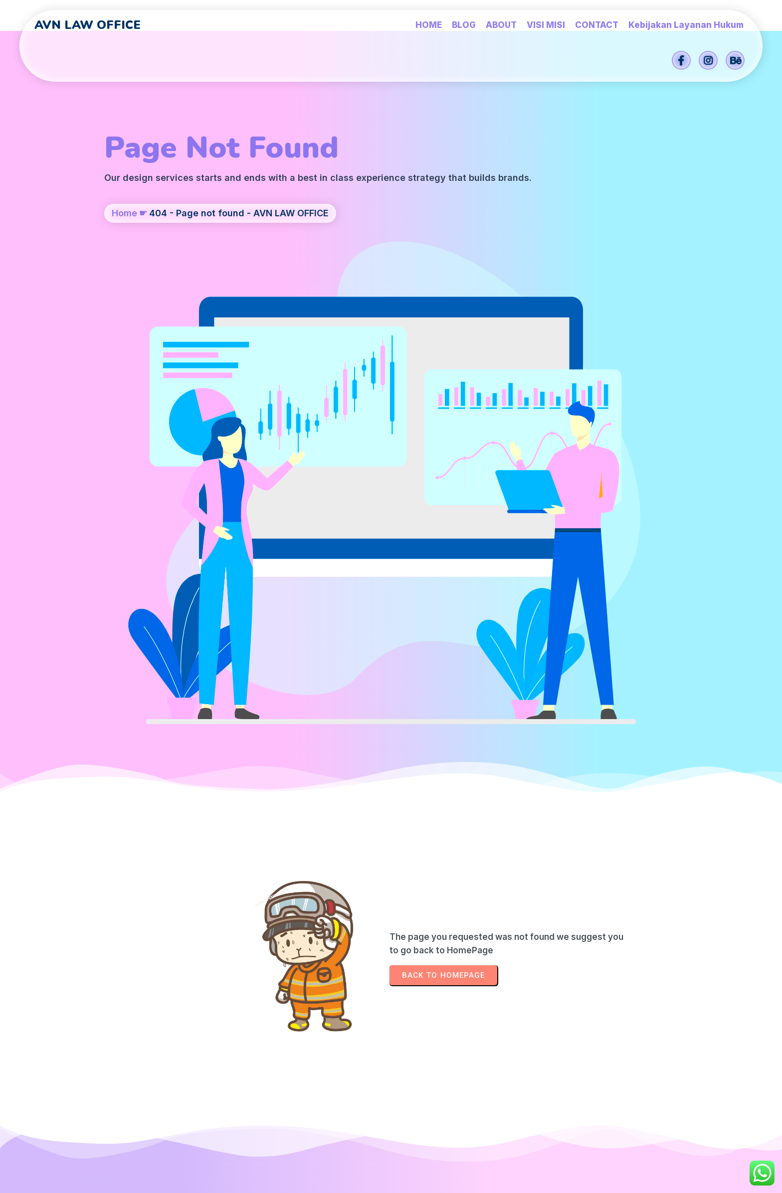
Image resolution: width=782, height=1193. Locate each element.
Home (124, 262)
